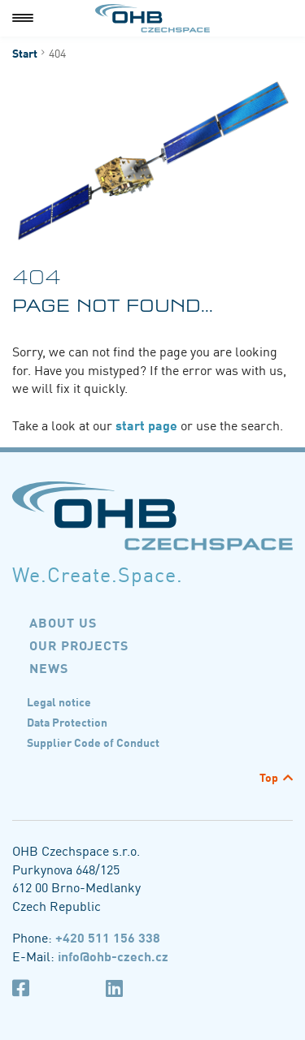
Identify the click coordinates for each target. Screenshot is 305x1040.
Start (24, 53)
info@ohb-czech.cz (113, 955)
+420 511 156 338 (107, 937)
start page (148, 424)
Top (268, 777)
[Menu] (23, 18)
